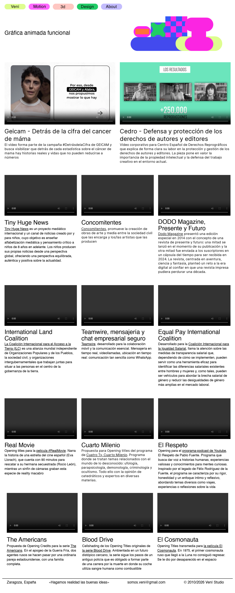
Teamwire (88, 344)
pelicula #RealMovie (51, 451)
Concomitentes (93, 229)
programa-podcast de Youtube (204, 451)
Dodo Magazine (170, 234)
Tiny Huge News (16, 229)
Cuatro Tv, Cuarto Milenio (106, 455)
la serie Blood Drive (96, 550)
